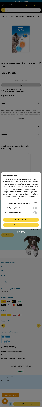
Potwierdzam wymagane (21, 225)
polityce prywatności (29, 186)
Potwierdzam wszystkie (21, 220)
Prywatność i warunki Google (14, 189)
